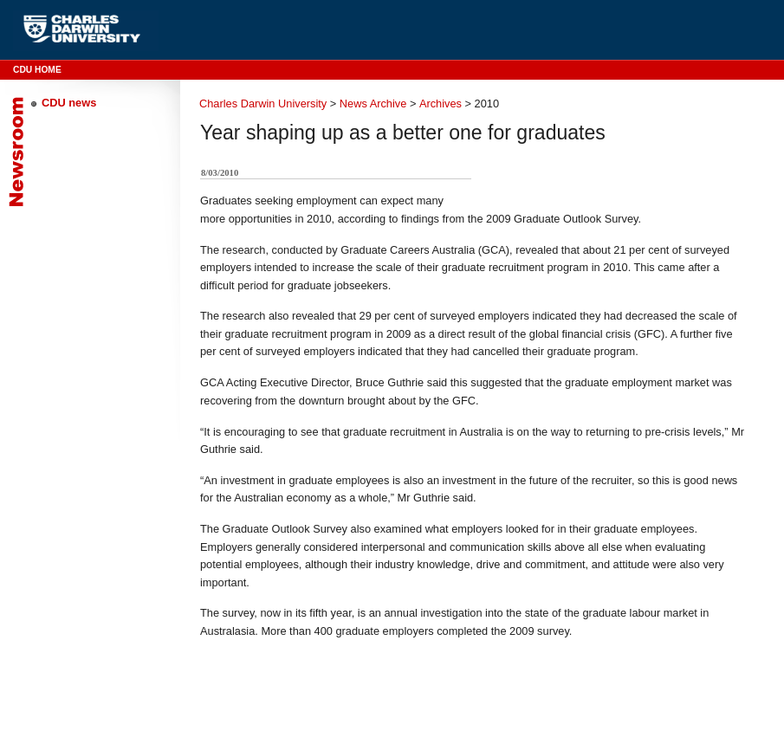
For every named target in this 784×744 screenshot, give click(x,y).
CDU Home (37, 69)
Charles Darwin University (263, 103)
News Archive (373, 103)
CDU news (69, 102)
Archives (440, 103)
